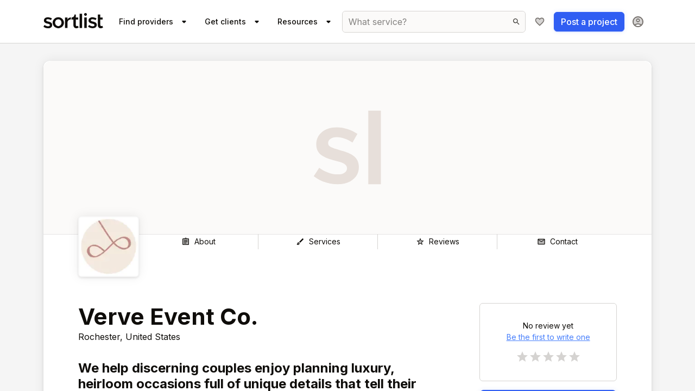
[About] (198, 242)
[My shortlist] (539, 21)
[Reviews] (437, 242)
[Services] (317, 242)
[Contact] (557, 242)
